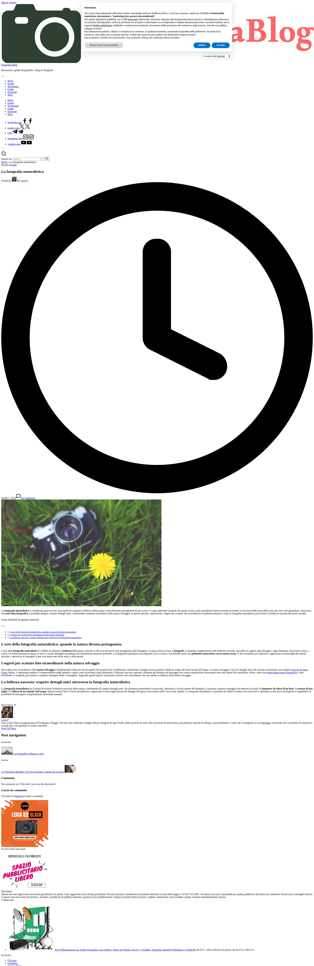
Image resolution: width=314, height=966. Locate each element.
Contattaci (13, 963)
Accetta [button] (221, 45)
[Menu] (2, 76)
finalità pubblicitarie (102, 25)
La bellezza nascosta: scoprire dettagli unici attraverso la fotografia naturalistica (46, 637)
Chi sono (12, 960)
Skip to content (8, 2)
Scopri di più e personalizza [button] (103, 45)
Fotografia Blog (9, 65)
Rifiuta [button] (202, 45)
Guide (13, 165)
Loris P (5, 720)
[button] (42, 159)
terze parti (133, 19)
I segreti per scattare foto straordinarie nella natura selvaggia (37, 635)
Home (4, 162)
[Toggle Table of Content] (3, 626)
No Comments (25, 498)
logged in (19, 796)
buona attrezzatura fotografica (282, 672)
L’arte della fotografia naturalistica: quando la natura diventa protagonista (43, 632)
